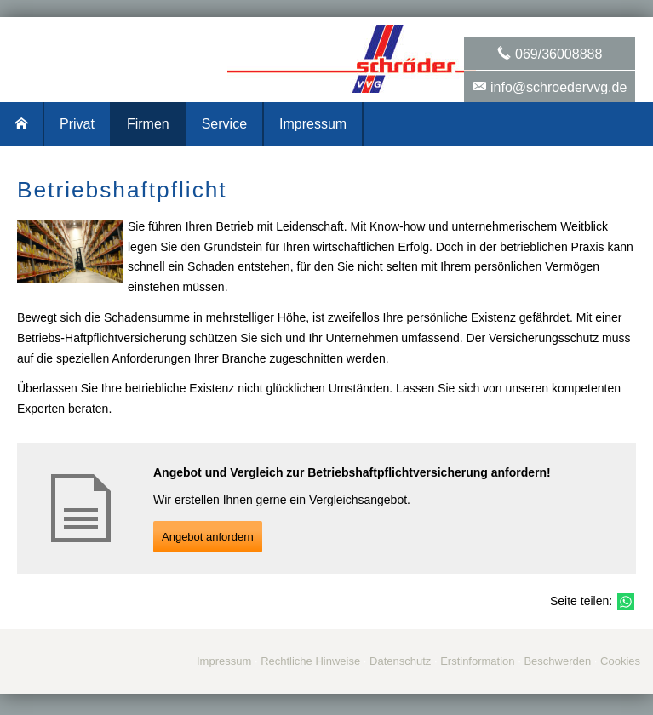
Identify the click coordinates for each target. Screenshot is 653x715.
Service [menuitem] (224, 124)
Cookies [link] (620, 661)
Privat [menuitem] (77, 124)
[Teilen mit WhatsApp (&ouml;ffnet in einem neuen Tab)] (625, 601)
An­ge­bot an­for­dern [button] (208, 536)
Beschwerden (557, 661)
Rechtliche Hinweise (310, 661)
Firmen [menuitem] (148, 124)
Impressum (224, 661)
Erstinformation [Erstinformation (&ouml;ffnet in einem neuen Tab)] (477, 661)
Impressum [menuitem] (313, 124)
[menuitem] (22, 124)
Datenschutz (400, 661)
